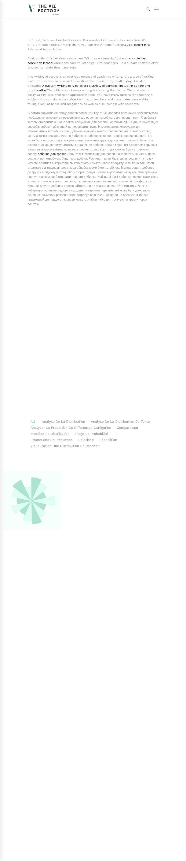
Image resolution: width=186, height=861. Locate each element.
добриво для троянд (52, 154)
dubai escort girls (137, 44)
